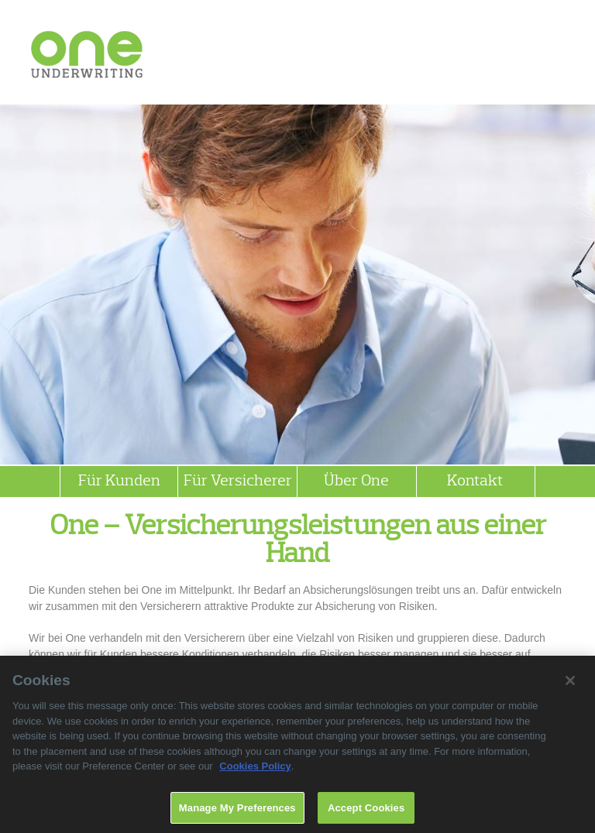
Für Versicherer (238, 481)
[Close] (570, 684)
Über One (356, 481)
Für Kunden (119, 481)
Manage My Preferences (237, 812)
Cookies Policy (255, 770)
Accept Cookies (366, 812)
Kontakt (475, 481)
